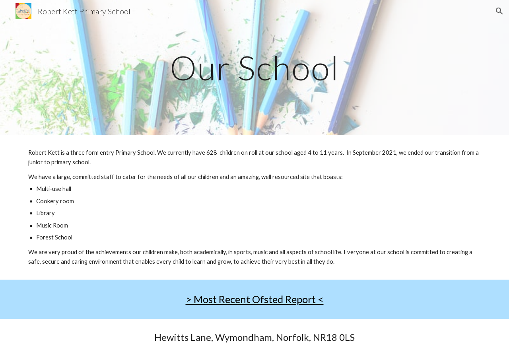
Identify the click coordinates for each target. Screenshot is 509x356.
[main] (254, 67)
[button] (499, 11)
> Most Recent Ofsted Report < (255, 299)
